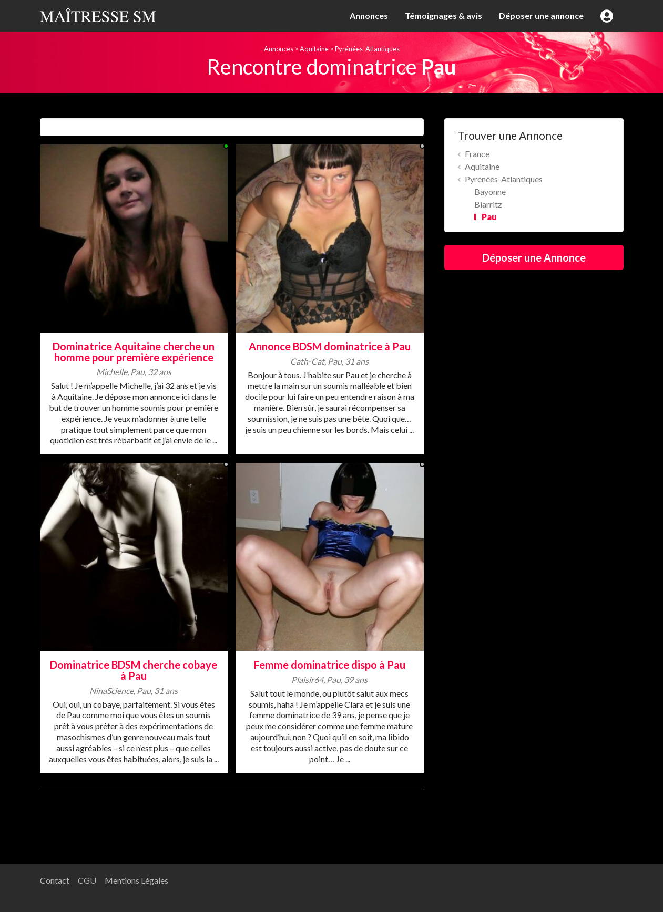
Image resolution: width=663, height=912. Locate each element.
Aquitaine (314, 49)
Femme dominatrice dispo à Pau (329, 664)
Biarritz (488, 204)
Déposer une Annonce (534, 257)
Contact (54, 880)
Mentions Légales (136, 880)
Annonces (369, 15)
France (477, 154)
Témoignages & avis (443, 15)
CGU (87, 880)
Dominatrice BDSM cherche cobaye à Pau (133, 670)
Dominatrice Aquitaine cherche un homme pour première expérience (134, 352)
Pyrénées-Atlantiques (367, 49)
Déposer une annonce (541, 15)
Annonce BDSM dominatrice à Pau (330, 346)
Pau (489, 217)
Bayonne (490, 191)
